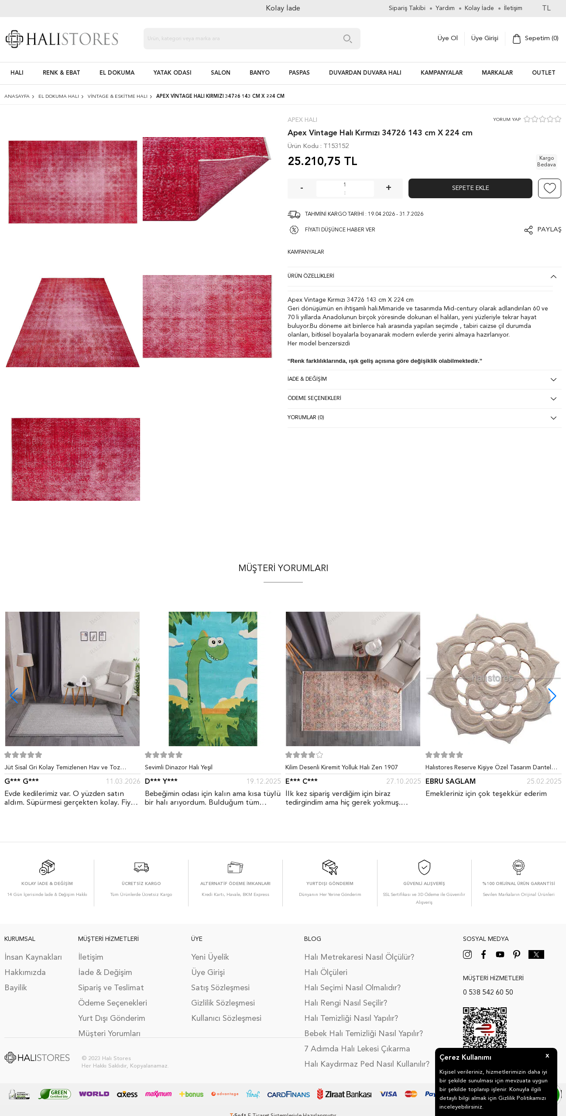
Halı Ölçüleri (325, 973)
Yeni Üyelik (210, 957)
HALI (17, 73)
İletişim (90, 957)
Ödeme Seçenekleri (112, 1003)
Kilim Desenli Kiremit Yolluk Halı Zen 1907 (341, 768)
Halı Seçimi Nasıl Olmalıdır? (352, 988)
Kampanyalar (442, 73)
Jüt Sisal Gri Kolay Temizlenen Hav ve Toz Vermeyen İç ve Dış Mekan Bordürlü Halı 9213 (67, 769)
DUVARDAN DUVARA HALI (365, 73)
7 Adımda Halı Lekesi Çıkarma (357, 1049)
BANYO (260, 73)
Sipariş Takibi (407, 8)
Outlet (544, 73)
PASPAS (299, 73)
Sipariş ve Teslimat (111, 988)
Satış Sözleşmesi (220, 988)
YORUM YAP (507, 119)
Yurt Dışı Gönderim (111, 1019)
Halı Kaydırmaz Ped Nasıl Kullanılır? (366, 1064)
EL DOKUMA (116, 73)
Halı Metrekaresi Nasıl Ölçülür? (359, 957)
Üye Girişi (484, 38)
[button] (552, 695)
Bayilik (15, 988)
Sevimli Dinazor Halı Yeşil (179, 768)
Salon (220, 73)
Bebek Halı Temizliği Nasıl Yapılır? (363, 1034)
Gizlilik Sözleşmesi (223, 1003)
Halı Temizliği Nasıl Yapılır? (351, 1019)
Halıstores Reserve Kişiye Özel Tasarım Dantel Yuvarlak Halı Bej (488, 769)
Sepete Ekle (470, 188)
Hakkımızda (25, 973)
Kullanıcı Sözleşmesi (226, 1019)
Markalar (497, 73)
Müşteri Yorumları (109, 1034)
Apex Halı (302, 120)
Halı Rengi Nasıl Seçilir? (345, 1003)
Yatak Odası (173, 73)
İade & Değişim (105, 973)
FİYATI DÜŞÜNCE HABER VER (340, 230)
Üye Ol (448, 38)
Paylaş (549, 230)
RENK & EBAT (61, 73)
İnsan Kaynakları (33, 957)
